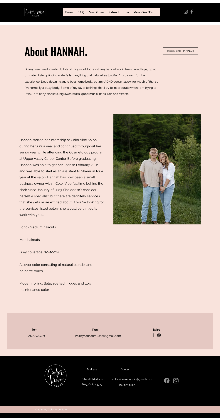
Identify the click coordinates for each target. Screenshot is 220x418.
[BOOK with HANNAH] (180, 51)
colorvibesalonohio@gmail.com (196, 20)
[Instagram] (186, 11)
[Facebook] (191, 11)
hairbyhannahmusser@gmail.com (98, 336)
